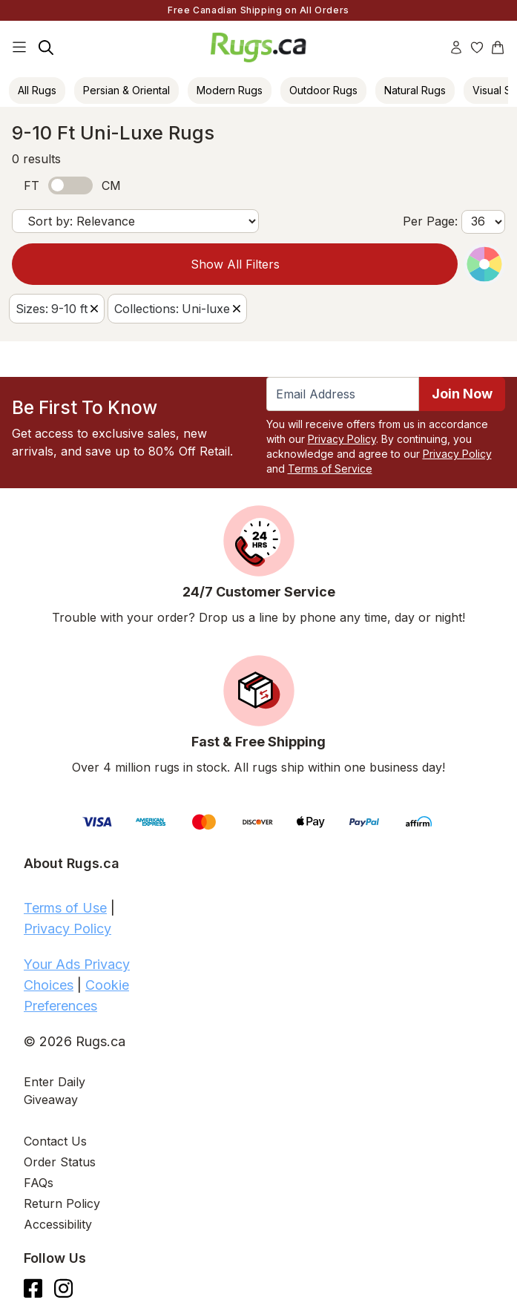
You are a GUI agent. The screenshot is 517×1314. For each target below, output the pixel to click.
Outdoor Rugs (323, 90)
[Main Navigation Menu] (19, 47)
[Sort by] (135, 221)
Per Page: (430, 221)
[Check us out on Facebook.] (33, 1288)
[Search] (46, 47)
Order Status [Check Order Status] (60, 1161)
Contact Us (55, 1141)
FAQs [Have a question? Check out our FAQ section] (38, 1182)
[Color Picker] (484, 264)
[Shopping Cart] (497, 47)
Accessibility (58, 1224)
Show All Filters (235, 264)
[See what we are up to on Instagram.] (63, 1288)
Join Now (462, 393)
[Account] (456, 47)
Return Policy (62, 1203)
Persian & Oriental (126, 90)
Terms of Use (65, 908)
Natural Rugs (415, 90)
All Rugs (37, 90)
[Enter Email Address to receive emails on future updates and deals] (343, 394)
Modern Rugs (230, 90)
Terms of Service (330, 468)
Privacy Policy (342, 439)
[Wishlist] (477, 47)
